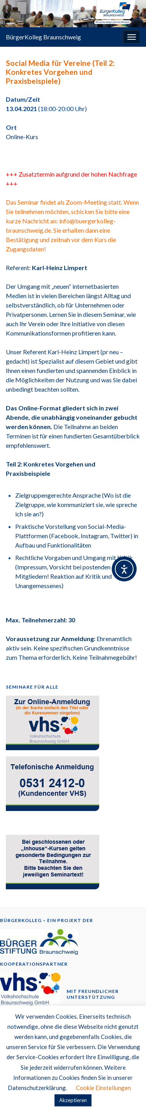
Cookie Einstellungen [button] (103, 1087)
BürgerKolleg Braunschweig (43, 37)
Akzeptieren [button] (73, 1100)
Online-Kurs (22, 136)
